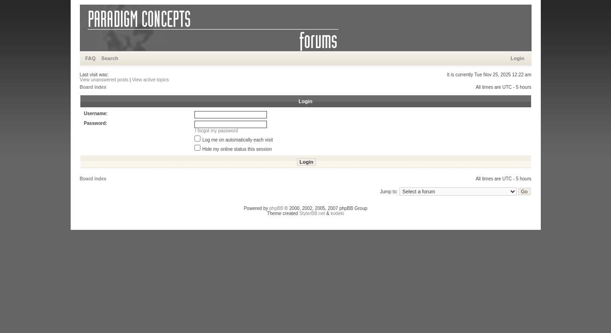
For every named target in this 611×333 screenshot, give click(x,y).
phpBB (276, 208)
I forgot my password (216, 130)
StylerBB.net (312, 213)
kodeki (337, 213)
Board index (93, 87)
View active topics (150, 79)
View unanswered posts (104, 79)
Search (109, 58)
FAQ (90, 58)
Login (518, 58)
